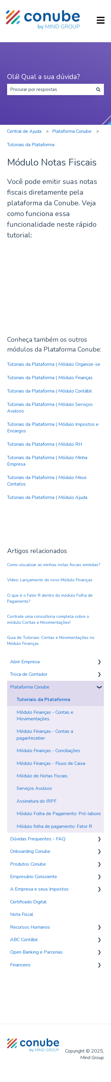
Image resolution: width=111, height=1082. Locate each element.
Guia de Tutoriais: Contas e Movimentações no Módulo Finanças (50, 640)
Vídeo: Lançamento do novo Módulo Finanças (49, 580)
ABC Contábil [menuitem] (24, 939)
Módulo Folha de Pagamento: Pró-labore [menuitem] (59, 813)
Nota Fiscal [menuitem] (21, 914)
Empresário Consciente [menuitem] (33, 876)
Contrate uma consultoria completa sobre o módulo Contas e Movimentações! (48, 619)
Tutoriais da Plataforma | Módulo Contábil (49, 391)
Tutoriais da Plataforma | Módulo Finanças (50, 377)
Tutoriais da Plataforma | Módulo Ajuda (47, 497)
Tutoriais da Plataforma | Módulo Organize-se (53, 364)
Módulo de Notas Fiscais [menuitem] (42, 776)
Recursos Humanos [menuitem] (30, 927)
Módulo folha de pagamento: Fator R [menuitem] (54, 826)
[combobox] (50, 89)
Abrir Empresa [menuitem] (25, 662)
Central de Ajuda (24, 131)
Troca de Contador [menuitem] (28, 674)
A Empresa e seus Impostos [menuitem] (39, 889)
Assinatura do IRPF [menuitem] (37, 801)
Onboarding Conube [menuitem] (30, 851)
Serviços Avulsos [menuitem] (34, 788)
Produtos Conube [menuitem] (28, 864)
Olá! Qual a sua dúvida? (43, 76)
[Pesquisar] (98, 89)
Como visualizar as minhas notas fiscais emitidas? (53, 565)
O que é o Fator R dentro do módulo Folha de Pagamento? (50, 598)
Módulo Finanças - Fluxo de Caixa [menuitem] (51, 763)
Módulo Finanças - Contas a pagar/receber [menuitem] (45, 734)
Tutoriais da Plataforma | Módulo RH (44, 444)
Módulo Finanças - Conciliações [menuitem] (48, 750)
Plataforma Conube (71, 131)
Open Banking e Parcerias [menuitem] (36, 952)
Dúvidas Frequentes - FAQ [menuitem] (37, 839)
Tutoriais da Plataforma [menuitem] (43, 699)
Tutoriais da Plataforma (30, 144)
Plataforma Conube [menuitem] (29, 687)
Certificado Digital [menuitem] (28, 902)
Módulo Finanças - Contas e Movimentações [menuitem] (45, 715)
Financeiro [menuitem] (20, 965)
